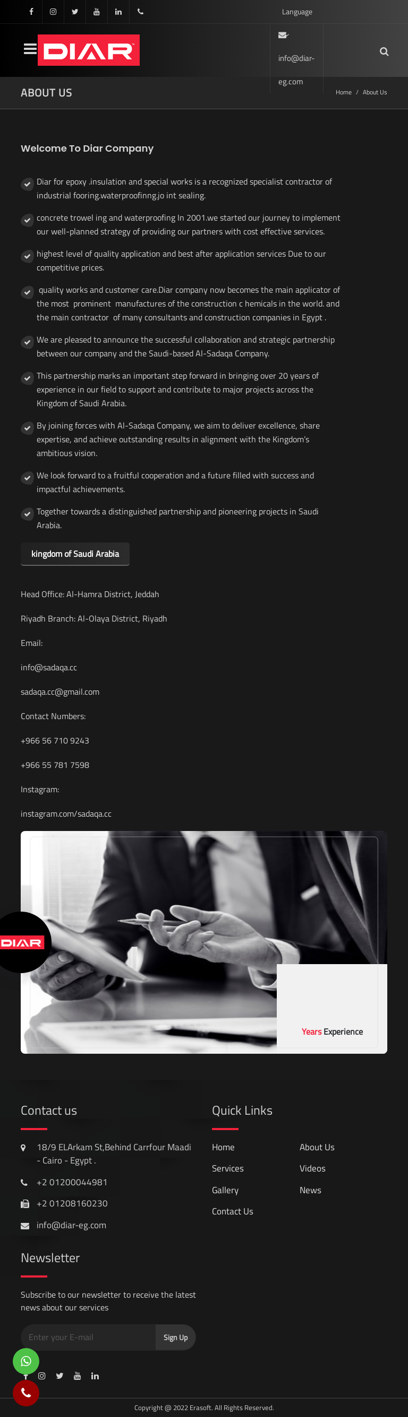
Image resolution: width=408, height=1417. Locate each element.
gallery (225, 1190)
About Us (317, 1147)
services (228, 1168)
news (310, 1190)
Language (297, 14)
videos (313, 1168)
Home (223, 1147)
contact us (232, 1211)
